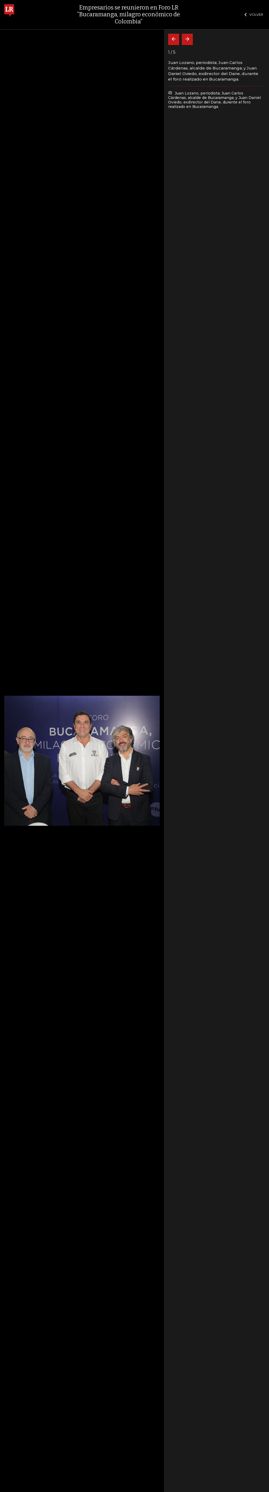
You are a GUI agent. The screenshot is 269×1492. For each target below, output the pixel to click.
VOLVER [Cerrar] (254, 14)
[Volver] (173, 39)
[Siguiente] (187, 39)
